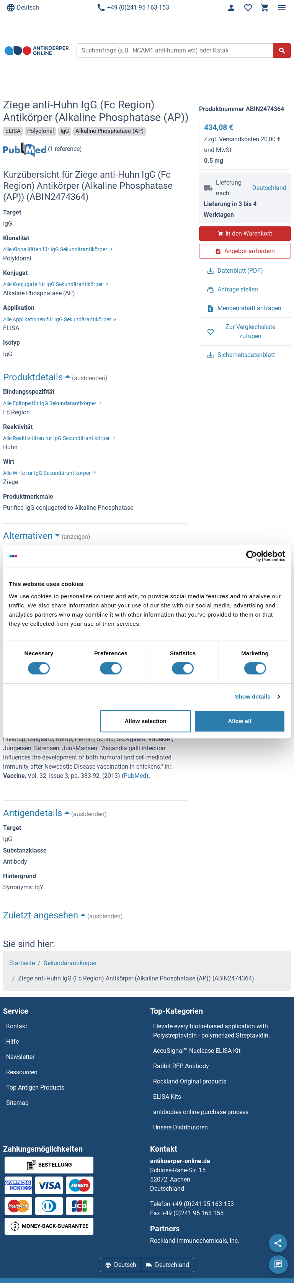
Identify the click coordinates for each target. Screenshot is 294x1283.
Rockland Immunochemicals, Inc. (194, 1240)
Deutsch (22, 7)
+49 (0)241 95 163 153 (132, 7)
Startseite (22, 963)
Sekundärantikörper (70, 963)
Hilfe (12, 1041)
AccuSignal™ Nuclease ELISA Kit (196, 1050)
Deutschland (269, 187)
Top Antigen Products (35, 1087)
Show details (253, 696)
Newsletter (20, 1056)
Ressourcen (22, 1072)
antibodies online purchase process (200, 1112)
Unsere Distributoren (180, 1127)
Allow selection (146, 721)
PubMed (135, 775)
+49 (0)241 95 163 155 (193, 1213)
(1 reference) (42, 148)
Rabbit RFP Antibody (181, 1066)
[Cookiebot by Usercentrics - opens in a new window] (251, 556)
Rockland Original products (189, 1081)
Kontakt (16, 1026)
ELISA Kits (167, 1096)
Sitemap (17, 1102)
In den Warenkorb (245, 233)
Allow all (239, 721)
